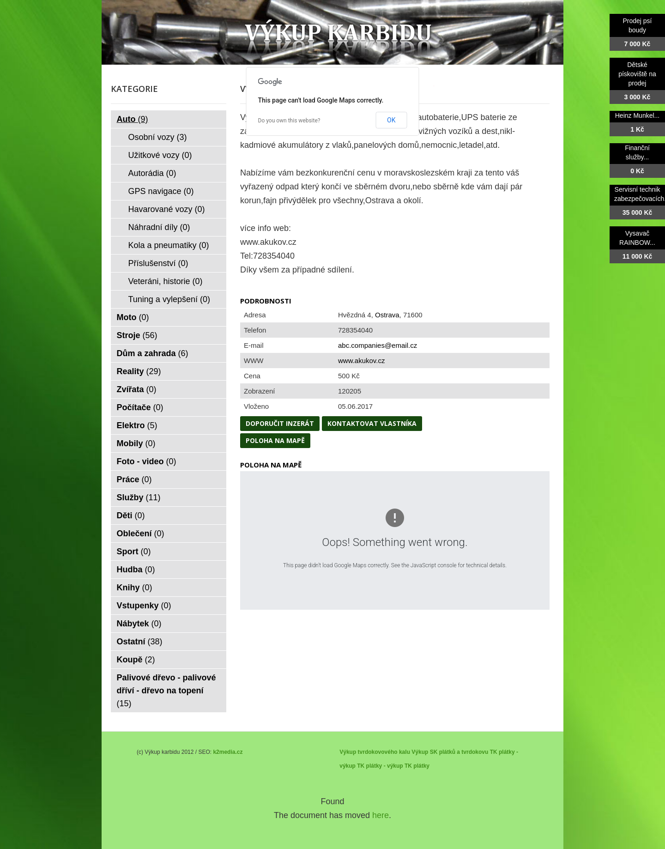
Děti (131, 515)
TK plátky (417, 766)
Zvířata (137, 389)
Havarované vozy (166, 209)
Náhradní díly (159, 227)
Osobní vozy (157, 137)
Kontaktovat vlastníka (372, 423)
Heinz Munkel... (637, 115)
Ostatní (140, 641)
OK (391, 120)
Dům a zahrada (152, 353)
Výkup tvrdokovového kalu (374, 752)
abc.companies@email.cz (377, 345)
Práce (134, 479)
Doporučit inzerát (280, 423)
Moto (133, 317)
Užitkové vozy (160, 155)
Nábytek (139, 623)
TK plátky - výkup (380, 766)
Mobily (136, 443)
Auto (132, 119)
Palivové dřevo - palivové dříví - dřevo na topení (166, 690)
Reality (139, 371)
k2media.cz (227, 752)
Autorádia (152, 173)
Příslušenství (158, 263)
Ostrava (387, 315)
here (380, 815)
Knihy (134, 587)
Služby (139, 497)
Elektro (137, 425)
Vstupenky (144, 605)
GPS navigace (161, 191)
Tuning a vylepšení (169, 299)
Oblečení (140, 533)
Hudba (136, 569)
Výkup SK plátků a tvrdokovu (449, 752)
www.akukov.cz (361, 360)
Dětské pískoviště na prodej (637, 74)
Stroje (137, 335)
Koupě (136, 659)
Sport (134, 551)
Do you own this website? (289, 120)
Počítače (140, 407)
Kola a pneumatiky (168, 245)
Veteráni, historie (165, 281)
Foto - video (146, 461)
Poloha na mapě (275, 440)
